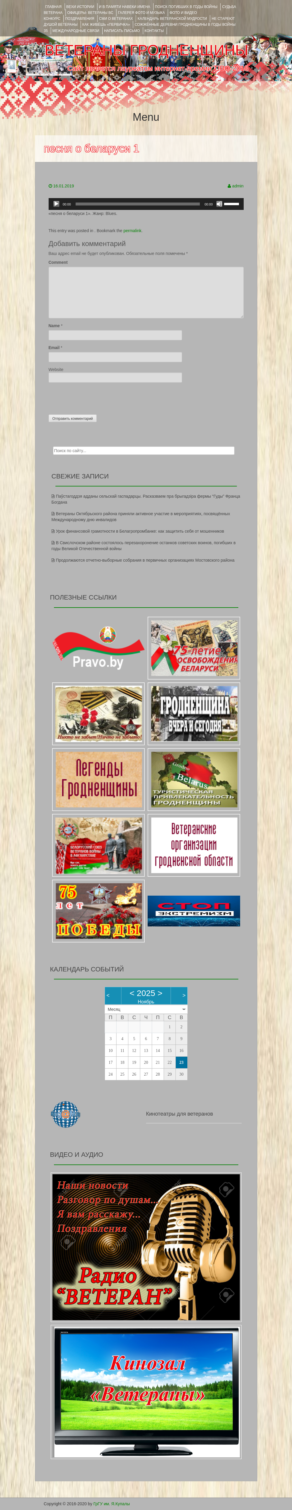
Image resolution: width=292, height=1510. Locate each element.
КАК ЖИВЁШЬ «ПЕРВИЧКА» (106, 25)
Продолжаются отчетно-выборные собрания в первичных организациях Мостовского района (145, 560)
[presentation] (94, 397)
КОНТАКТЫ (154, 31)
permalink (132, 230)
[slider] (138, 204)
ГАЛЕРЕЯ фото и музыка (141, 13)
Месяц (114, 1009)
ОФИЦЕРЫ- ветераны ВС (90, 13)
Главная (53, 7)
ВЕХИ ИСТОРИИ (80, 7)
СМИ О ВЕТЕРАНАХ (116, 19)
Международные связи (75, 31)
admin (237, 186)
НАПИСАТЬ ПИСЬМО (122, 31)
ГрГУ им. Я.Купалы (111, 1503)
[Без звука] (219, 204)
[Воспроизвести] (56, 204)
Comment (58, 262)
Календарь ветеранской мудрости (172, 19)
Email (54, 347)
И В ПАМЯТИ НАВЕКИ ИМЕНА (124, 7)
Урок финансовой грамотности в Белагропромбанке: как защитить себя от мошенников (140, 531)
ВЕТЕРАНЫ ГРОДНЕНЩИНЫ (146, 50)
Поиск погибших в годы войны (186, 7)
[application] (146, 204)
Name (54, 325)
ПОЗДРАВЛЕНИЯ (79, 19)
